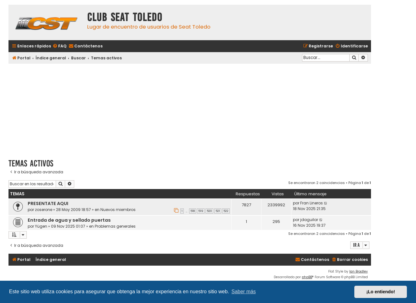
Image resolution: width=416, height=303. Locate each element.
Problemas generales (115, 226)
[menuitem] (59, 46)
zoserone (43, 209)
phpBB (307, 277)
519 (200, 211)
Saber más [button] (244, 291)
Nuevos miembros (118, 209)
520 (209, 211)
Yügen (41, 226)
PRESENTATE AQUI (48, 203)
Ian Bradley (358, 271)
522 (225, 211)
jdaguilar (309, 219)
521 (218, 211)
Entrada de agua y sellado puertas (69, 220)
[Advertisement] (189, 109)
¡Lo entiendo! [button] (380, 291)
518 (192, 211)
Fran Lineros (311, 203)
